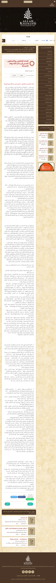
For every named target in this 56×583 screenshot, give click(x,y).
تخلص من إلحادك (48, 122)
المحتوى (43, 40)
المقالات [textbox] (36, 40)
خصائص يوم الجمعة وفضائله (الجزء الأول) (16, 528)
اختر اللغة (4, 1)
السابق (30, 503)
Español (14, 75)
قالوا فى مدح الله (48, 95)
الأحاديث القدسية (48, 98)
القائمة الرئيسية (28, 1)
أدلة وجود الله (49, 58)
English (21, 75)
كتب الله (50, 88)
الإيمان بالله (49, 54)
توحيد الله (50, 78)
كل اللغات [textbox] (24, 40)
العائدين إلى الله (49, 109)
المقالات (26, 47)
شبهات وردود (49, 119)
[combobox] (35, 40)
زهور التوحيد (49, 105)
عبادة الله (50, 81)
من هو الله (50, 51)
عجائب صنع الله (49, 68)
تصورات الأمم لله (48, 85)
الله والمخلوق (49, 61)
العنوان (50, 40)
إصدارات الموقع (49, 112)
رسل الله (50, 92)
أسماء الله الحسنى (48, 75)
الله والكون (50, 64)
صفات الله (50, 71)
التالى (7, 503)
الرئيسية (31, 47)
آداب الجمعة (24, 517)
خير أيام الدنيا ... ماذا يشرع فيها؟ (18, 539)
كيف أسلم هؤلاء (48, 102)
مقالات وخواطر (49, 115)
